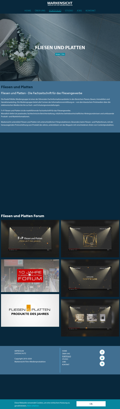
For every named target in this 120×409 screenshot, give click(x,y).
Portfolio (55, 10)
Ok (91, 403)
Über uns (40, 10)
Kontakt (91, 10)
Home (28, 10)
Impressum (19, 351)
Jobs (79, 10)
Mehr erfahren (33, 405)
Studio (69, 10)
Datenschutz (20, 353)
